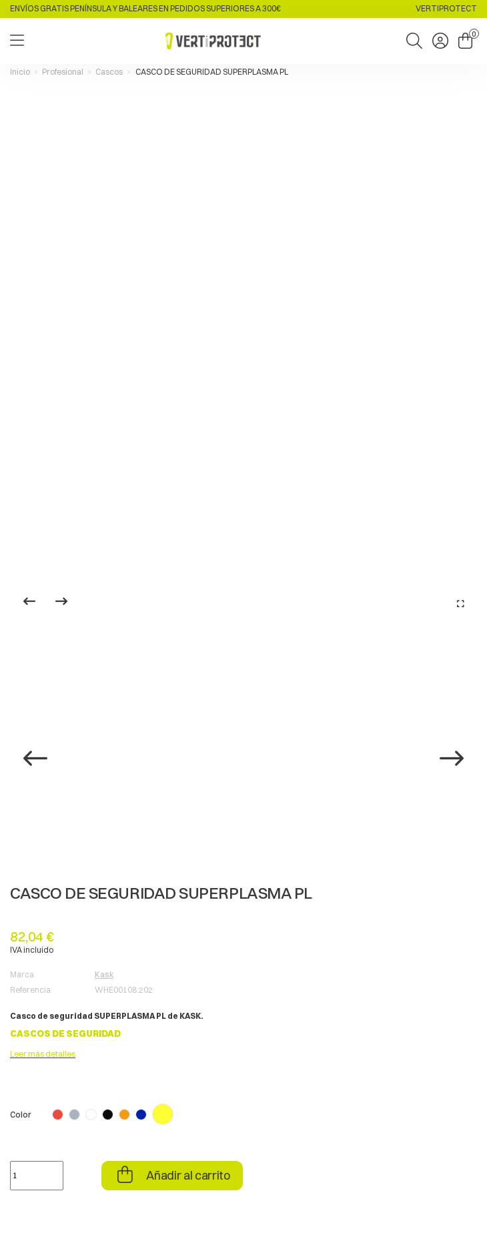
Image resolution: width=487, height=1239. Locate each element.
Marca (22, 974)
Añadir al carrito (187, 1175)
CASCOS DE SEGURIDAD (65, 1033)
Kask (104, 974)
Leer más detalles (42, 1054)
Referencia (30, 990)
